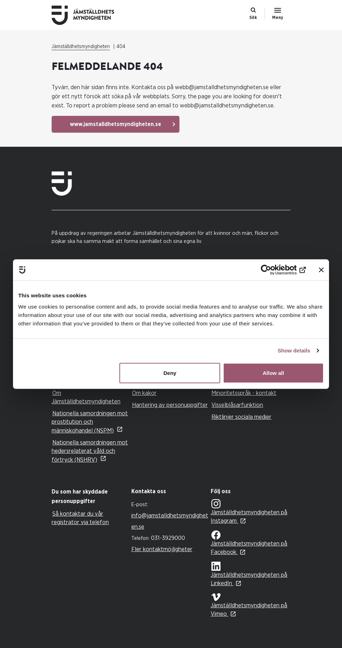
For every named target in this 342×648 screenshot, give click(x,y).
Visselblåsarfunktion (237, 405)
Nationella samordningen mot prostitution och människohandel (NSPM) (90, 422)
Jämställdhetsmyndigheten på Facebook (249, 543)
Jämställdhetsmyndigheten (81, 46)
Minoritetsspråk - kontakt (243, 393)
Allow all (273, 373)
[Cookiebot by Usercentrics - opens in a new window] (275, 270)
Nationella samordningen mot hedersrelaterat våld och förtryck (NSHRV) (90, 451)
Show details (294, 350)
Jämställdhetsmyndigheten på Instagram (249, 512)
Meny (277, 17)
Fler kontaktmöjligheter (161, 549)
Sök (253, 17)
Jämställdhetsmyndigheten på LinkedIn (249, 574)
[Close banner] (321, 269)
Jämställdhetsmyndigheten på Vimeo (249, 605)
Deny (170, 373)
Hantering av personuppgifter (170, 405)
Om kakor (144, 393)
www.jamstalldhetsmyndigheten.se (115, 124)
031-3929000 (168, 538)
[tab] (90, 496)
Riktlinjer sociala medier (241, 417)
